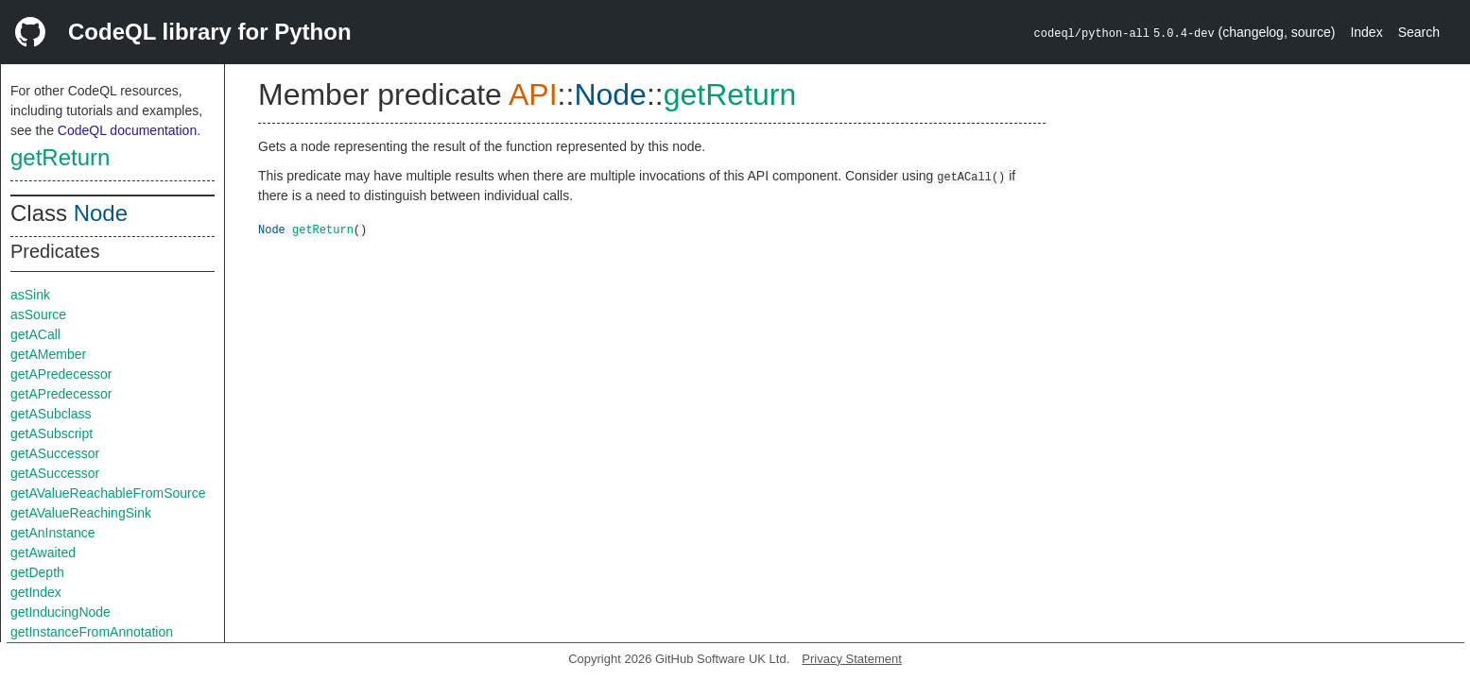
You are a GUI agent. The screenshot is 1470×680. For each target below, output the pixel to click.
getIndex (35, 592)
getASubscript (51, 433)
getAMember (48, 354)
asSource (38, 314)
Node (101, 213)
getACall (35, 334)
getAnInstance (52, 532)
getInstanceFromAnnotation (91, 631)
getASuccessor (54, 453)
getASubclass (51, 413)
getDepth (37, 572)
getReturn (60, 157)
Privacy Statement (852, 659)
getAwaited (43, 552)
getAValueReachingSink (80, 512)
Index (1366, 32)
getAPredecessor (61, 374)
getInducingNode (60, 612)
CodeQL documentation (127, 130)
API (533, 94)
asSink (30, 294)
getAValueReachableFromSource (108, 493)
